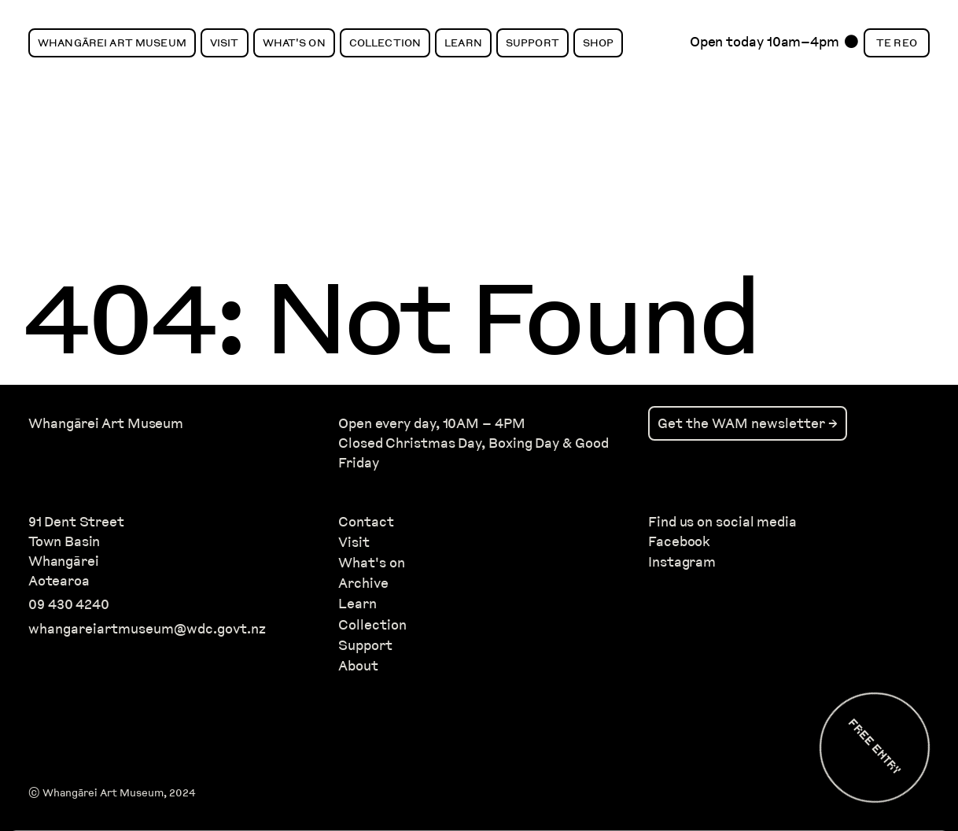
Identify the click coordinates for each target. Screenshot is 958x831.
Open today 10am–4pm (764, 45)
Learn (463, 42)
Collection (385, 42)
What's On (294, 42)
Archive (363, 583)
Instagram (682, 561)
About (358, 665)
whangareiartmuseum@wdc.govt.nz (147, 628)
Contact (366, 521)
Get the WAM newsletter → (748, 423)
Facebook (679, 541)
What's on (371, 562)
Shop (598, 42)
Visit (224, 42)
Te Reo (896, 42)
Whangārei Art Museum (112, 42)
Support (532, 42)
